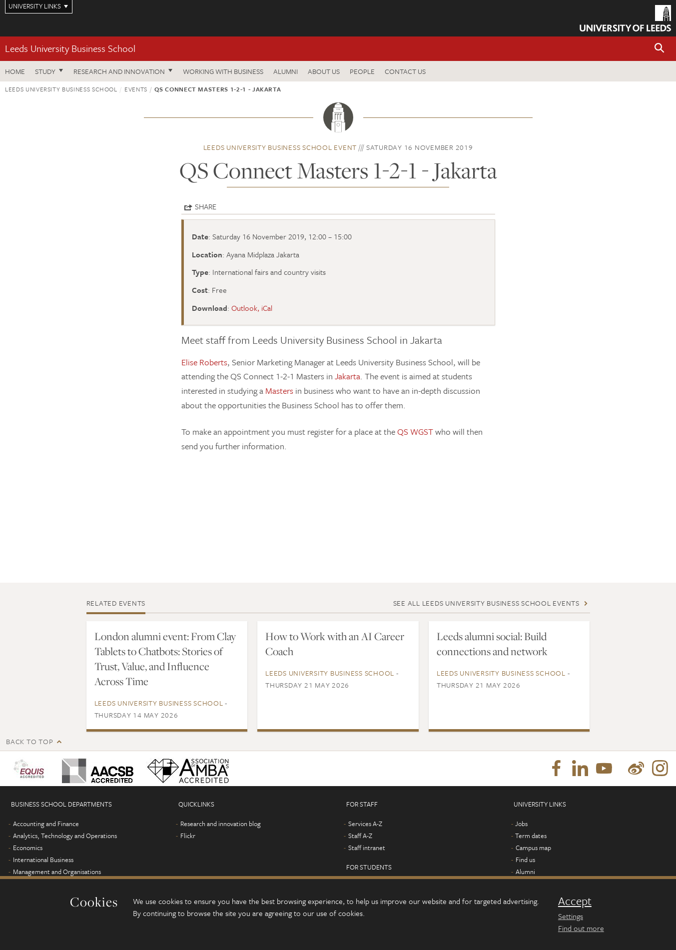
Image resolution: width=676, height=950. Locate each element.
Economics (27, 848)
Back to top (29, 741)
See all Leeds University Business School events (486, 603)
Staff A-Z (360, 836)
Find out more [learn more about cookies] (581, 928)
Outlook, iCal (251, 307)
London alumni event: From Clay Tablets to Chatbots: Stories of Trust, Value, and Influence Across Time (165, 659)
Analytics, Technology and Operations (65, 836)
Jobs (521, 824)
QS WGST (415, 431)
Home (15, 71)
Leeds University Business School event (280, 147)
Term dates (531, 836)
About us (324, 71)
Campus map (533, 848)
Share (205, 206)
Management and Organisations (57, 872)
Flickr (187, 836)
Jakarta (347, 376)
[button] (659, 48)
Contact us (405, 71)
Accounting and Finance (46, 824)
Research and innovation (119, 71)
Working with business (223, 71)
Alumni (285, 71)
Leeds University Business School (70, 48)
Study (45, 71)
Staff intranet (366, 848)
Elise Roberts (204, 362)
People (362, 71)
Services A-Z (365, 824)
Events (135, 88)
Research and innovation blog (220, 824)
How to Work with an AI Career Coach (334, 644)
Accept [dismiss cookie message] (575, 901)
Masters (279, 390)
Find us (525, 860)
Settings (570, 916)
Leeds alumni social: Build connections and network (492, 644)
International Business (43, 860)
